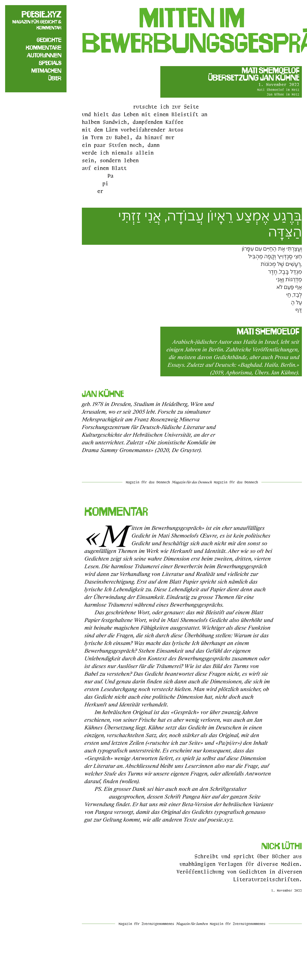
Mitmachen (46, 70)
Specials (50, 62)
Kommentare (43, 47)
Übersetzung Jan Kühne (253, 77)
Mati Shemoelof (270, 70)
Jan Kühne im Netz (283, 94)
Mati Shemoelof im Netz (278, 89)
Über (54, 78)
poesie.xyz (41, 14)
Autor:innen (44, 55)
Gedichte (49, 39)
